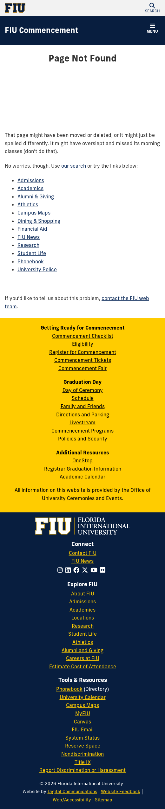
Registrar (54, 468)
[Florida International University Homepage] (43, 8)
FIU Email (83, 729)
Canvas (82, 721)
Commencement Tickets (82, 360)
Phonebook (30, 261)
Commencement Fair (82, 368)
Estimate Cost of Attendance (82, 666)
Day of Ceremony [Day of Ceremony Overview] (83, 390)
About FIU (82, 593)
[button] (152, 8)
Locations (82, 617)
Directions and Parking (82, 414)
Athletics (27, 204)
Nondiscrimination (82, 754)
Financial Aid (32, 229)
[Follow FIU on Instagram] (61, 570)
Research (28, 245)
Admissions (30, 180)
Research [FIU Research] (83, 626)
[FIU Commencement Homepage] (41, 30)
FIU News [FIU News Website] (82, 561)
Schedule (83, 398)
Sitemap (103, 800)
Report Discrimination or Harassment (82, 770)
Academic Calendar (82, 476)
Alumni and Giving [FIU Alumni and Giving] (82, 650)
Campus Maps (33, 212)
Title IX (83, 762)
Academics (30, 188)
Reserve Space (82, 745)
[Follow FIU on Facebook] (77, 570)
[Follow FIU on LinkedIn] (69, 570)
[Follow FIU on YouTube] (95, 570)
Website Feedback (120, 791)
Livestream (82, 422)
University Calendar (83, 697)
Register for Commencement (82, 352)
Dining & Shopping (38, 221)
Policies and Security (82, 438)
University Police (37, 269)
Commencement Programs (82, 430)
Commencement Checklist (82, 336)
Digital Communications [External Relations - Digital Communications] (72, 791)
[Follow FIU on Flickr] (104, 570)
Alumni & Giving (35, 196)
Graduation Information (94, 468)
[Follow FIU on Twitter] (86, 570)
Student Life (31, 253)
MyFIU (82, 713)
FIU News (28, 237)
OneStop (82, 460)
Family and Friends (83, 406)
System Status (82, 738)
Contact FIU (82, 553)
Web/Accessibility (72, 800)
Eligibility (82, 344)
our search (73, 166)
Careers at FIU (82, 658)
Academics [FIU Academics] (82, 610)
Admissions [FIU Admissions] (82, 601)
